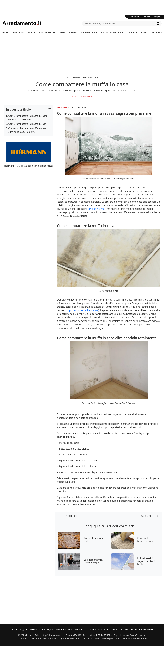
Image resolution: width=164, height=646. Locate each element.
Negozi (157, 16)
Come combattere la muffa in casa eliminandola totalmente (27, 130)
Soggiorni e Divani (24, 32)
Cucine (6, 32)
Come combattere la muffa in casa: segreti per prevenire (27, 117)
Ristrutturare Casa (112, 32)
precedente (68, 516)
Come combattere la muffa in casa (27, 123)
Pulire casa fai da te (82, 96)
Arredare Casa (89, 32)
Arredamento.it (42, 23)
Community (135, 16)
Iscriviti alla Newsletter (142, 629)
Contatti (125, 629)
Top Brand (156, 32)
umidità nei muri (97, 208)
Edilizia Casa (96, 629)
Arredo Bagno (47, 32)
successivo (149, 516)
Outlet (147, 16)
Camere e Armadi (68, 32)
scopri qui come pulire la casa (81, 310)
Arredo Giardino (137, 32)
